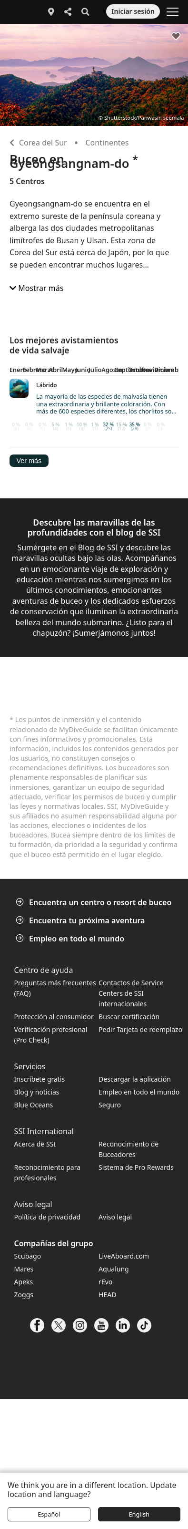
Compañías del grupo (53, 1243)
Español (49, 1514)
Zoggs (23, 1294)
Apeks (23, 1281)
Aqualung (114, 1268)
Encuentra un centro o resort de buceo (94, 902)
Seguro (110, 1104)
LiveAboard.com (124, 1255)
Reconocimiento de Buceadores (128, 1149)
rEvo (105, 1281)
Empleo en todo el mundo (71, 938)
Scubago (27, 1255)
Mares (24, 1268)
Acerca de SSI (35, 1143)
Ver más (28, 461)
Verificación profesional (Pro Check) (51, 1034)
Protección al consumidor (54, 1016)
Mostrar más (36, 288)
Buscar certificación (129, 1016)
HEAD (107, 1294)
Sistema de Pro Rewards (136, 1167)
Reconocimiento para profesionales (47, 1172)
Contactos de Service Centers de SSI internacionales (131, 993)
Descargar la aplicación (135, 1079)
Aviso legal (115, 1216)
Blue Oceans (33, 1104)
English (139, 1514)
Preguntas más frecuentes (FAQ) (55, 988)
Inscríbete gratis (39, 1079)
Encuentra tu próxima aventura (81, 920)
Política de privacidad (47, 1216)
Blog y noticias (36, 1091)
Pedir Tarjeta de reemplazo (140, 1029)
